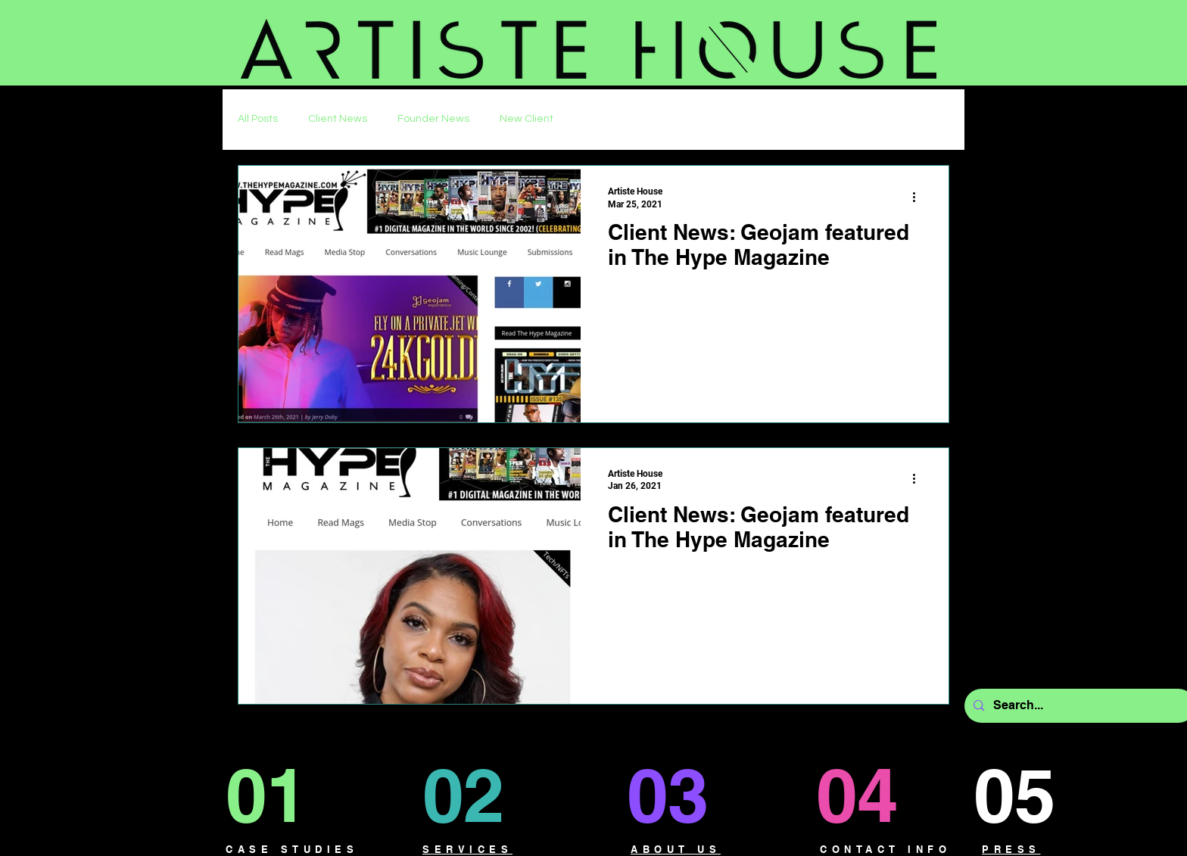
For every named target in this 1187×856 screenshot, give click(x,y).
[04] (871, 795)
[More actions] (919, 197)
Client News (337, 119)
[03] (679, 795)
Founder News (433, 119)
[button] (1113, 44)
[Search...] (1078, 706)
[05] (1028, 795)
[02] (479, 795)
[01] (280, 795)
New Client (526, 119)
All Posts (258, 119)
